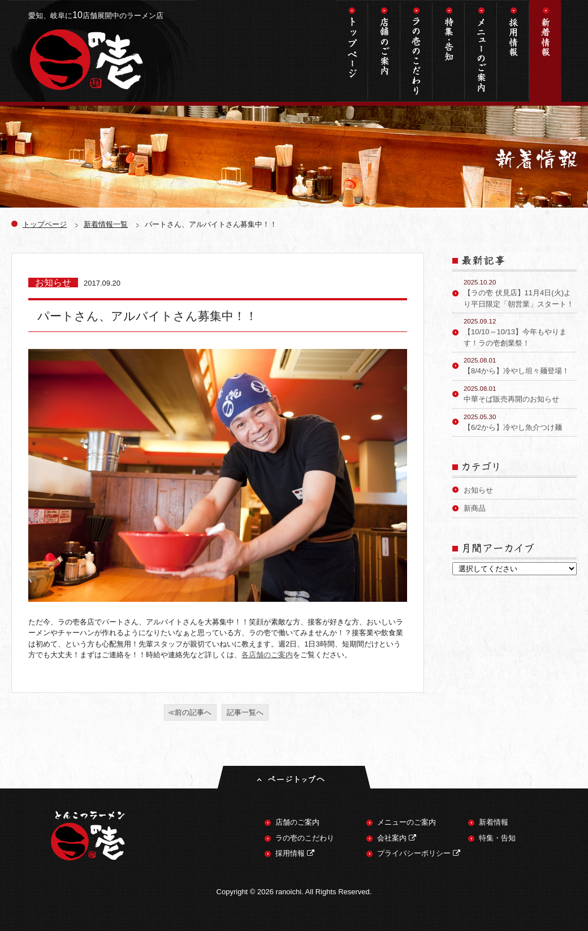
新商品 (475, 508)
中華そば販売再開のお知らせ (520, 393)
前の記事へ (193, 712)
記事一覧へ (245, 712)
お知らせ (478, 490)
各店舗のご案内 (267, 654)
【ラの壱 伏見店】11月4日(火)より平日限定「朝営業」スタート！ (520, 293)
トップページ (352, 51)
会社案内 (396, 838)
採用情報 (513, 51)
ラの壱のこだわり (416, 51)
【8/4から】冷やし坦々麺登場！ (520, 365)
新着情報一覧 (106, 224)
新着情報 (545, 51)
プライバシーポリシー (418, 853)
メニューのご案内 (481, 51)
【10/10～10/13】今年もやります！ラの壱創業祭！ (520, 332)
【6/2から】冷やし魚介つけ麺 (520, 422)
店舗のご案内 (384, 51)
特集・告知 (449, 51)
